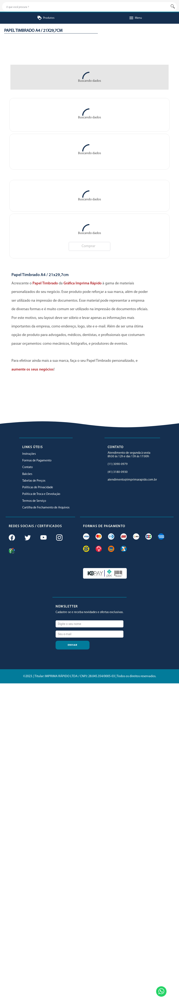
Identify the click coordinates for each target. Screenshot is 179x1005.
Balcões (27, 474)
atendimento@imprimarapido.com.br (132, 479)
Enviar (72, 645)
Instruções (29, 454)
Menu (135, 18)
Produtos (46, 18)
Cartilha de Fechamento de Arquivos (46, 507)
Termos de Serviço (34, 501)
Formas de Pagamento (36, 460)
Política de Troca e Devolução (41, 494)
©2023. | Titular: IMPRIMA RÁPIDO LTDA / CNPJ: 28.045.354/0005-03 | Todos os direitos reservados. (89, 676)
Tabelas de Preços (33, 480)
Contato (27, 467)
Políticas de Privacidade (37, 487)
